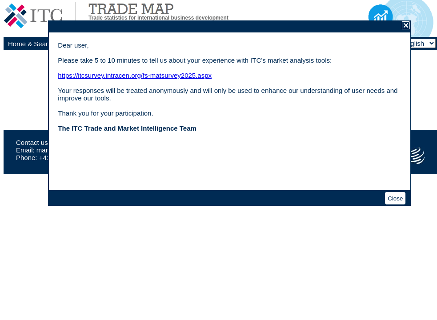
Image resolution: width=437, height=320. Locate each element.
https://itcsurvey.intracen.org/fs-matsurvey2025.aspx (135, 75)
